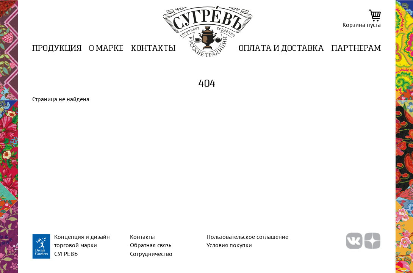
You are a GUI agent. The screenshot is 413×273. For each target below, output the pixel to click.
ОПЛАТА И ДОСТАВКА (281, 48)
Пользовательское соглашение (247, 236)
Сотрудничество (151, 253)
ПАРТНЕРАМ (356, 48)
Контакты (153, 48)
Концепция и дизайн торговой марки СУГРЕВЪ (82, 245)
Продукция (56, 48)
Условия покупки (229, 245)
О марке (106, 48)
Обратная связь (150, 245)
